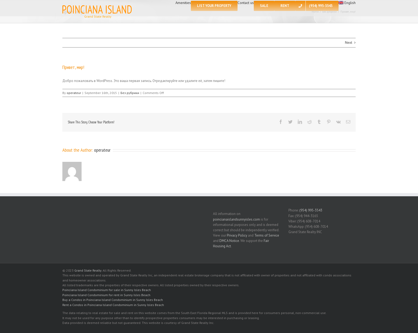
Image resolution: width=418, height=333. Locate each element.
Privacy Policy (237, 235)
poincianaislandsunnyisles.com (236, 219)
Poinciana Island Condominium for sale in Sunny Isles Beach (106, 290)
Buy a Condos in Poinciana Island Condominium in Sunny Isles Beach (112, 300)
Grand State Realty (87, 270)
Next (348, 42)
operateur (74, 93)
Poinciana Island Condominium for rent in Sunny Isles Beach (106, 295)
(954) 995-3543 (310, 210)
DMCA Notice (229, 240)
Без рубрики (129, 93)
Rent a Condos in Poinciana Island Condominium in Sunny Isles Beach (113, 305)
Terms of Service (266, 235)
